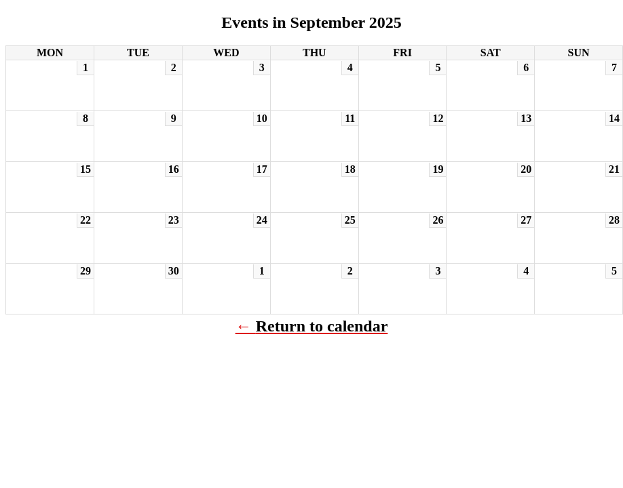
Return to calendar (322, 326)
